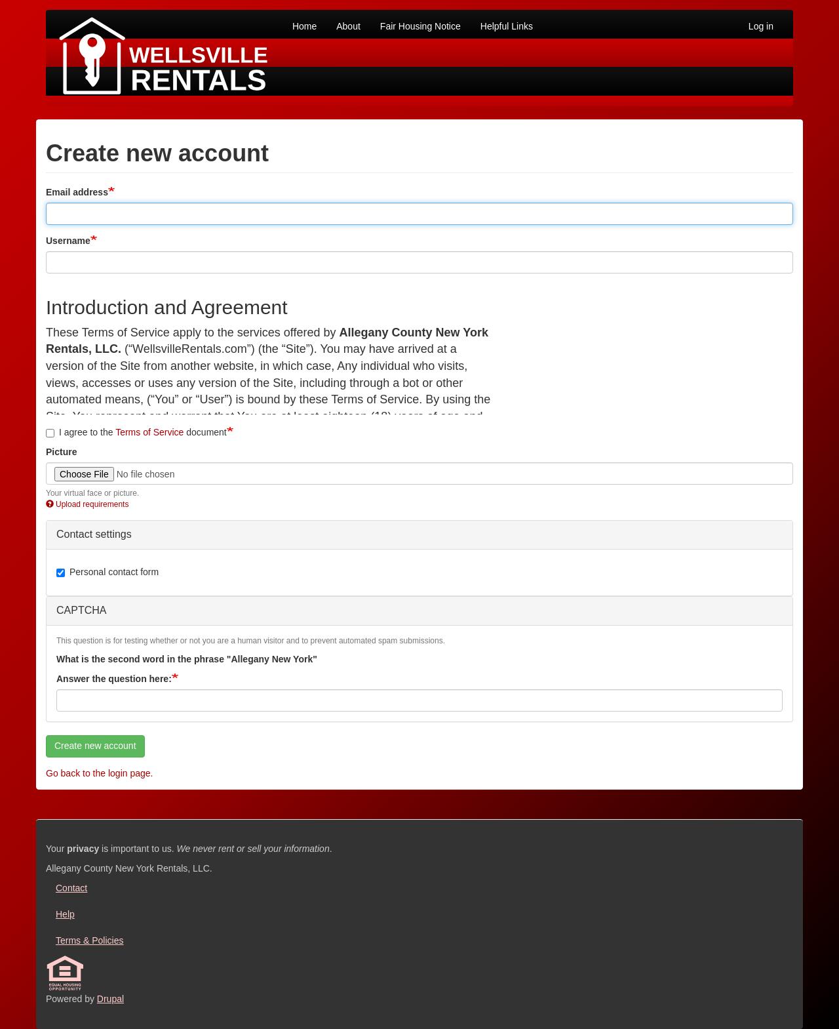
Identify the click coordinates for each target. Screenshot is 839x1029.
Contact (71, 888)
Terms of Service (149, 432)
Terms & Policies (89, 940)
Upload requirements (87, 504)
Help (65, 914)
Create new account (95, 745)
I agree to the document (136, 432)
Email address (77, 192)
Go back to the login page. (99, 773)
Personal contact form (107, 572)
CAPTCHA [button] (81, 610)
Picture (61, 452)
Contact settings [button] (94, 534)
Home (304, 26)
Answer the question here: (114, 679)
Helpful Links (506, 26)
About (348, 26)
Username (68, 240)
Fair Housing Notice (420, 26)
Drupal (110, 999)
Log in (761, 26)
